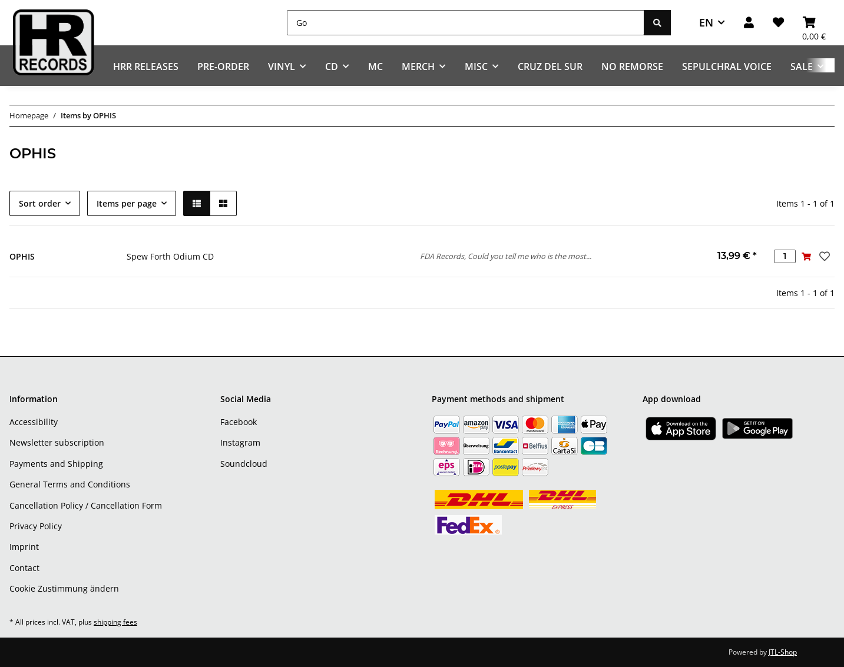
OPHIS (22, 256)
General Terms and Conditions (69, 484)
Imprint (24, 546)
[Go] (465, 22)
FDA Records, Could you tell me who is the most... (505, 256)
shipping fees (115, 622)
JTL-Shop (783, 652)
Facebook (238, 421)
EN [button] (706, 22)
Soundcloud (243, 463)
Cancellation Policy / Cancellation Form (85, 505)
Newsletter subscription (56, 442)
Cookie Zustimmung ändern (64, 588)
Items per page (127, 203)
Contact (24, 567)
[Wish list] (778, 22)
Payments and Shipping (56, 463)
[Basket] (814, 22)
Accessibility (33, 421)
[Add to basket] (806, 256)
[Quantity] (785, 256)
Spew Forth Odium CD (170, 256)
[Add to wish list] (823, 256)
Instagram (240, 442)
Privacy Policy (35, 526)
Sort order (40, 203)
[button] (748, 22)
